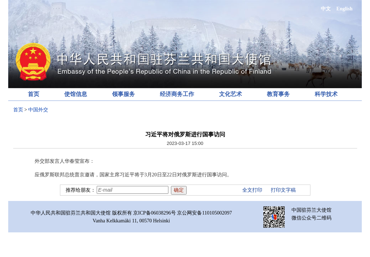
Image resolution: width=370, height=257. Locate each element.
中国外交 (38, 109)
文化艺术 (230, 94)
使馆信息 (75, 94)
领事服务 (123, 94)
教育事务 (278, 94)
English (344, 8)
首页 (33, 94)
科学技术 (326, 94)
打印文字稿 (283, 190)
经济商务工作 (177, 94)
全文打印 (252, 190)
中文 (326, 8)
